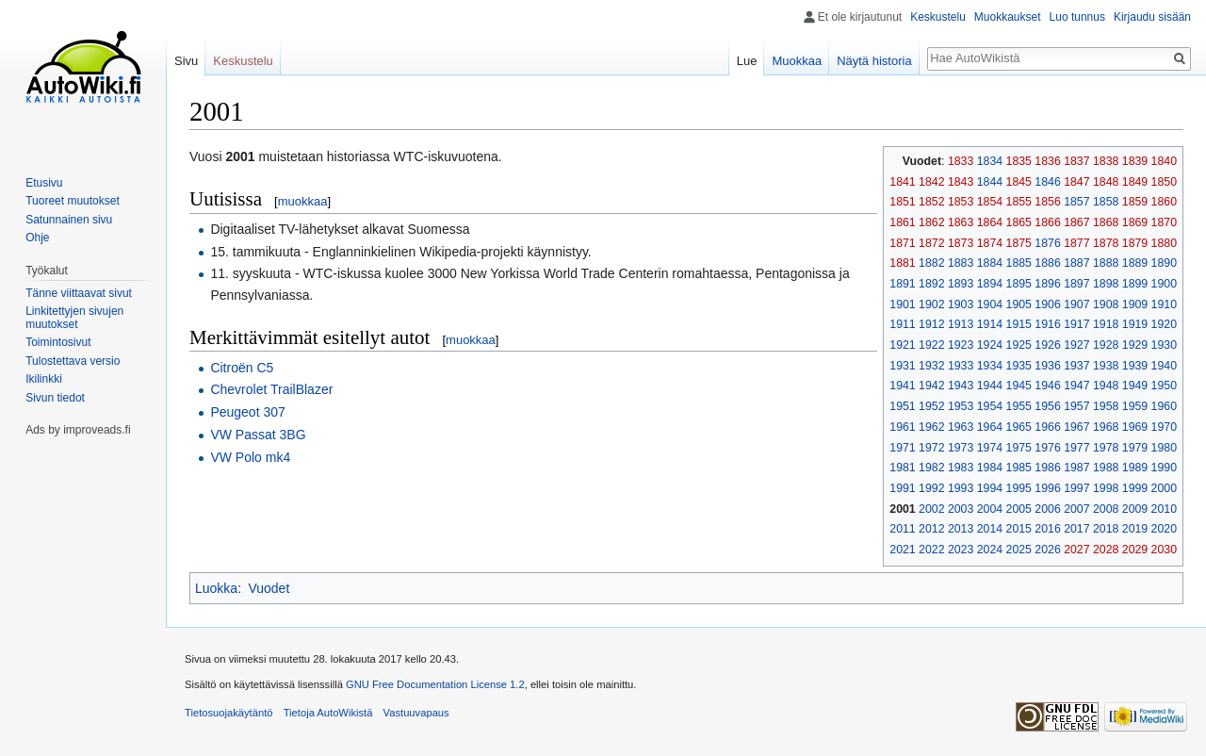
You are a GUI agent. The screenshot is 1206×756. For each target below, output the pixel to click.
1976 (1047, 447)
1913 (960, 324)
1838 (1105, 161)
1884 (989, 263)
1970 (1164, 427)
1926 (1047, 345)
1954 (989, 406)
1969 (1135, 427)
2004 (989, 509)
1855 (1019, 201)
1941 (902, 385)
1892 (931, 283)
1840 (1164, 161)
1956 (1047, 406)
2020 (1164, 528)
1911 (902, 324)
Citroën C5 (241, 367)
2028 (1105, 549)
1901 (902, 304)
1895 (1019, 283)
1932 (931, 365)
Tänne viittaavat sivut (78, 293)
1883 (960, 263)
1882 (931, 263)
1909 (1135, 304)
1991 (902, 488)
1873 (960, 243)
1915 (1019, 324)
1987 (1076, 467)
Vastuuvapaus (416, 712)
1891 (902, 283)
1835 (1019, 161)
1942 (931, 385)
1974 (989, 447)
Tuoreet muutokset (72, 200)
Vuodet (268, 588)
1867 (1076, 222)
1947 (1076, 385)
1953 (960, 406)
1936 (1047, 365)
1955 (1019, 406)
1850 (1164, 182)
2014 (989, 528)
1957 (1076, 406)
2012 (931, 528)
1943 (960, 385)
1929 (1135, 345)
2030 (1164, 549)
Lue (747, 61)
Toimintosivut (57, 342)
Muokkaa (797, 61)
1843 (960, 182)
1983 (960, 467)
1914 (989, 324)
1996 (1047, 488)
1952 (931, 406)
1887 (1076, 263)
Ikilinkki (43, 379)
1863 (960, 222)
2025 (1019, 549)
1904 (989, 304)
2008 (1105, 509)
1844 (989, 182)
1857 (1076, 201)
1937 (1076, 365)
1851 (902, 201)
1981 (902, 467)
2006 (1047, 509)
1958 (1105, 406)
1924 (989, 345)
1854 (989, 201)
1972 (931, 447)
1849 (1135, 182)
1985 (1019, 467)
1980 (1164, 447)
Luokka (216, 588)
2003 (960, 509)
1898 (1105, 283)
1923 (960, 345)
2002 (931, 509)
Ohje (37, 237)
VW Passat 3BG (257, 434)
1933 (960, 365)
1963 (960, 427)
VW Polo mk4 (250, 457)
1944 (989, 385)
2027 (1076, 549)
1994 (989, 488)
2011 (902, 528)
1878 (1105, 243)
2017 (1076, 528)
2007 (1076, 509)
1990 (1164, 467)
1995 (1019, 488)
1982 (931, 467)
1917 (1076, 324)
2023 (960, 549)
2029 (1135, 549)
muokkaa (303, 201)
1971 (902, 447)
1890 (1164, 263)
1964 (989, 427)
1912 (931, 324)
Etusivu (43, 182)
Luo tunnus (1077, 17)
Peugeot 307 (247, 411)
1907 (1076, 304)
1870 (1164, 222)
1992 (931, 488)
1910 (1164, 304)
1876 (1047, 243)
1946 (1047, 385)
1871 (902, 243)
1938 (1105, 365)
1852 (931, 201)
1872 (931, 243)
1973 (960, 447)
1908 (1105, 304)
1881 (902, 263)
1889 (1135, 263)
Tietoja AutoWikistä (328, 712)
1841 (902, 182)
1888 (1105, 263)
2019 (1135, 528)
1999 (1135, 488)
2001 (902, 509)
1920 (1164, 324)
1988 (1105, 467)
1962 (931, 427)
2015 (1019, 528)
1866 (1047, 222)
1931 (902, 365)
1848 (1105, 182)
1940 (1164, 365)
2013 (960, 528)
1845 (1019, 182)
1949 (1135, 385)
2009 (1135, 509)
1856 (1047, 201)
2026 (1047, 549)
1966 (1047, 427)
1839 (1135, 161)
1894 (989, 283)
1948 (1105, 385)
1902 (931, 304)
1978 (1105, 447)
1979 (1135, 447)
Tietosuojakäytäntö (229, 712)
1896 (1047, 283)
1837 (1076, 161)
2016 (1047, 528)
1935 (1019, 365)
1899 (1135, 283)
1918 (1105, 324)
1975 (1019, 447)
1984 (989, 467)
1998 (1105, 488)
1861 (902, 222)
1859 (1135, 201)
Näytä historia (874, 61)
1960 (1164, 406)
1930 (1164, 345)
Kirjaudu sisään (1152, 17)
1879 (1135, 243)
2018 (1105, 528)
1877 (1076, 243)
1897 (1076, 283)
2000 (1164, 488)
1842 (931, 182)
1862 (931, 222)
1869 (1135, 222)
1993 (960, 488)
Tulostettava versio (72, 361)
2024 (989, 549)
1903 (960, 304)
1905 (1019, 304)
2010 (1164, 509)
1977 (1076, 447)
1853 (960, 201)
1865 (1019, 222)
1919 (1135, 324)
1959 (1135, 406)
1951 (902, 406)
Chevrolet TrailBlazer (271, 389)
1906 (1047, 304)
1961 (902, 427)
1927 (1076, 345)
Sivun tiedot (55, 397)
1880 (1164, 243)
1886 (1047, 263)
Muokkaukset (1007, 17)
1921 (902, 345)
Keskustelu (938, 17)
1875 (1019, 243)
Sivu (186, 61)
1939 (1135, 365)
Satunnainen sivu (68, 219)
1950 (1164, 385)
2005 (1019, 509)
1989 (1135, 467)
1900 (1164, 283)
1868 (1105, 222)
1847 (1076, 182)
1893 (960, 283)
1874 (989, 243)
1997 (1076, 488)
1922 (931, 345)
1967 (1076, 427)
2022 (931, 549)
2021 (902, 549)
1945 (1019, 385)
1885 (1019, 263)
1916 (1047, 324)
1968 (1105, 427)
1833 (960, 161)
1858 (1105, 201)
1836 (1047, 161)
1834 (989, 161)
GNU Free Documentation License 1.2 (435, 684)
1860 (1164, 201)
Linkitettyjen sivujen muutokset (74, 317)
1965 (1019, 427)
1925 (1019, 345)
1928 (1105, 345)
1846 (1047, 182)
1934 (989, 365)
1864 (989, 222)
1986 (1047, 467)
